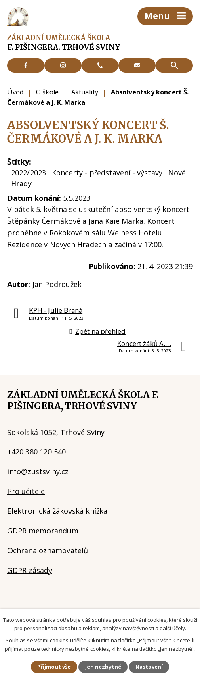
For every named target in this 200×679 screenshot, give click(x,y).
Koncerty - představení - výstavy (107, 172)
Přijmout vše (54, 666)
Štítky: (19, 162)
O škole (47, 91)
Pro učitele (26, 491)
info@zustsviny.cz (38, 471)
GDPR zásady (29, 570)
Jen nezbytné (103, 666)
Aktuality (84, 91)
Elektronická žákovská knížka (57, 511)
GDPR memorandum (42, 530)
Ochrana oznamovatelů (47, 550)
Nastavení (149, 666)
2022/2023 (28, 172)
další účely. (173, 627)
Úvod (15, 91)
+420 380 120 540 (36, 451)
